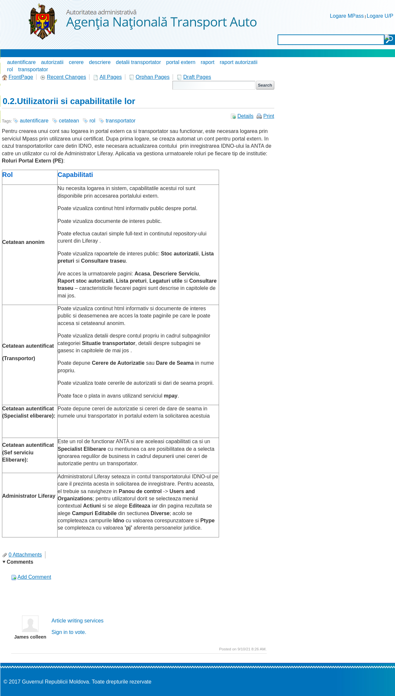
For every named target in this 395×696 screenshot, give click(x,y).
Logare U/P (380, 16)
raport (207, 62)
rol (10, 69)
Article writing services (78, 620)
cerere (76, 62)
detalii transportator (138, 62)
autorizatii (52, 62)
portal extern (180, 62)
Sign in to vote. (69, 632)
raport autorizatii (239, 62)
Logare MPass (347, 16)
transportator (33, 69)
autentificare (21, 62)
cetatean (69, 120)
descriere (100, 62)
